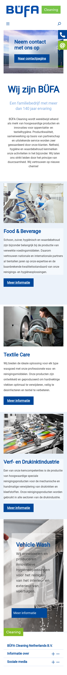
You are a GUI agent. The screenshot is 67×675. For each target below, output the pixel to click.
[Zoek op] (59, 23)
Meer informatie (24, 613)
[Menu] (8, 23)
